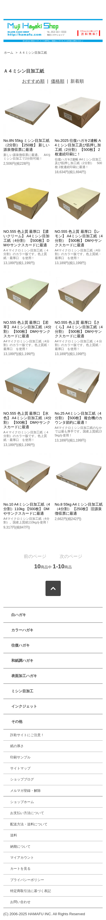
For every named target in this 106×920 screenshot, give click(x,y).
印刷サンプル (20, 757)
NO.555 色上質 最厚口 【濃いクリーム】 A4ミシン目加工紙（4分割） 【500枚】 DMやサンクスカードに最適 (26, 238)
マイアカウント (22, 858)
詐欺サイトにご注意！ (27, 735)
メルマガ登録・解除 (25, 791)
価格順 (57, 81)
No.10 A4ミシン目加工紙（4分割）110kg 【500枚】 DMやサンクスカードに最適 (26, 509)
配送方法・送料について (28, 824)
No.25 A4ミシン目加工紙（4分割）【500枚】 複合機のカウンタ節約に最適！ (78, 418)
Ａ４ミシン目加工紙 (33, 52)
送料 (13, 835)
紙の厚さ (17, 746)
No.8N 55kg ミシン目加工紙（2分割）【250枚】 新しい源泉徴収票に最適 (26, 145)
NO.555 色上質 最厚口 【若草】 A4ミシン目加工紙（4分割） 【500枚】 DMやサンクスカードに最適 (27, 329)
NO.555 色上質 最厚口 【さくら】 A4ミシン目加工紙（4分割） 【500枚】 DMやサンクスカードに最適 (79, 329)
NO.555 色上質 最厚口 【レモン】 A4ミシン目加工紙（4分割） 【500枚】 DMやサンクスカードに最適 (79, 238)
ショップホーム (22, 802)
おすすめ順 (33, 81)
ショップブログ (22, 779)
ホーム (8, 52)
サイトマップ (20, 768)
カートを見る (20, 869)
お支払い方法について (27, 813)
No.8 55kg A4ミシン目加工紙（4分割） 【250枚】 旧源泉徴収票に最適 (79, 509)
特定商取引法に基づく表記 (30, 891)
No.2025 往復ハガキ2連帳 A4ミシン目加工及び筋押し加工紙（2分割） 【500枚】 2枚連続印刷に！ (78, 147)
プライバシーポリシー (27, 880)
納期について (20, 847)
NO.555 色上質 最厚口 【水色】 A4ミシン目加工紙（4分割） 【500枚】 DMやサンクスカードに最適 (27, 420)
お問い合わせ (20, 902)
